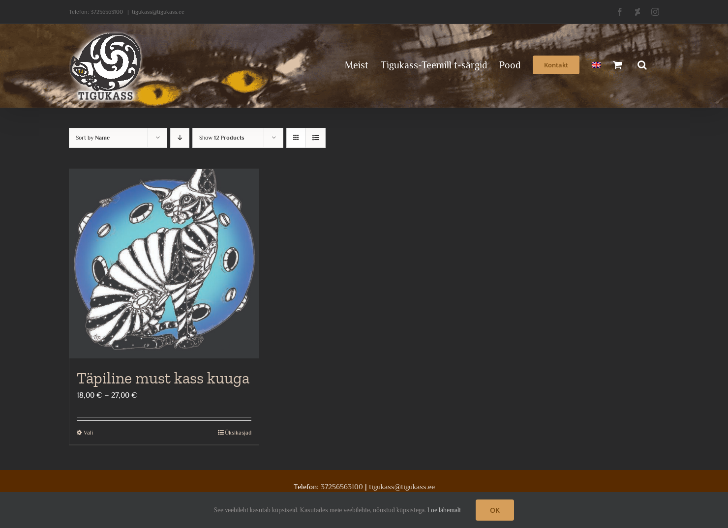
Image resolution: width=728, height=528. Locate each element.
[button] (642, 64)
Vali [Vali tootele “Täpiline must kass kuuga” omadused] (88, 432)
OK (495, 510)
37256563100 (107, 11)
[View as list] (315, 137)
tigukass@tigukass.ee (158, 11)
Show (221, 137)
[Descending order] (179, 138)
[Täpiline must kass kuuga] (164, 263)
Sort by (93, 137)
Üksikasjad (238, 432)
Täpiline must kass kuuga (163, 378)
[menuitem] (596, 64)
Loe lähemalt (444, 510)
